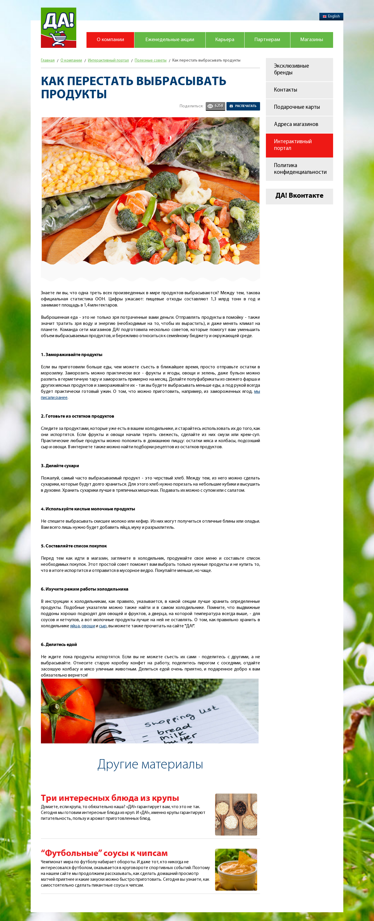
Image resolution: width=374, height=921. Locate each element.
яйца (75, 626)
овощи (88, 626)
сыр (103, 626)
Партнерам (267, 40)
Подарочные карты (297, 107)
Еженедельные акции (170, 40)
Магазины (311, 40)
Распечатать (246, 106)
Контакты (285, 90)
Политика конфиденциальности (300, 169)
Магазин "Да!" (58, 28)
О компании (110, 40)
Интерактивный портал (293, 145)
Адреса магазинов (296, 124)
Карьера (224, 40)
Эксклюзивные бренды (291, 70)
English (331, 16)
